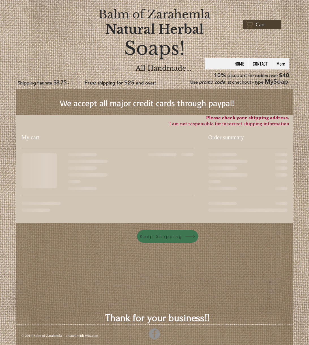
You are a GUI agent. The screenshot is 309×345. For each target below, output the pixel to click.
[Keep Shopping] (167, 236)
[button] (260, 24)
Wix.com (91, 335)
